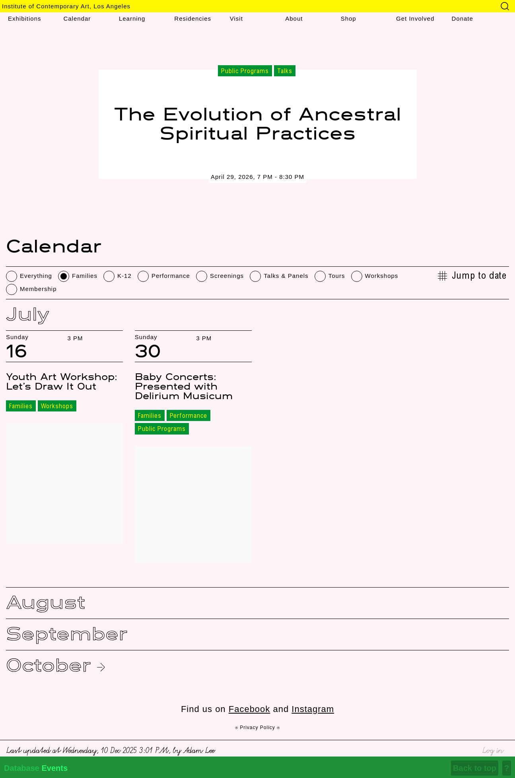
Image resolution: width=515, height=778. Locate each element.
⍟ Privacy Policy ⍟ (257, 727)
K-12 (124, 275)
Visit (236, 18)
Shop (348, 18)
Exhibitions (24, 18)
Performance (171, 275)
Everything (36, 275)
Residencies (192, 18)
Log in (492, 749)
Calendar (77, 18)
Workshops (381, 275)
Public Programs (162, 429)
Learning (132, 18)
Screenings (227, 275)
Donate (462, 18)
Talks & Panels (286, 275)
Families (84, 275)
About (294, 18)
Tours (336, 275)
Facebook (249, 709)
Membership (38, 288)
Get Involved (415, 18)
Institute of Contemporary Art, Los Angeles (66, 6)
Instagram (313, 709)
